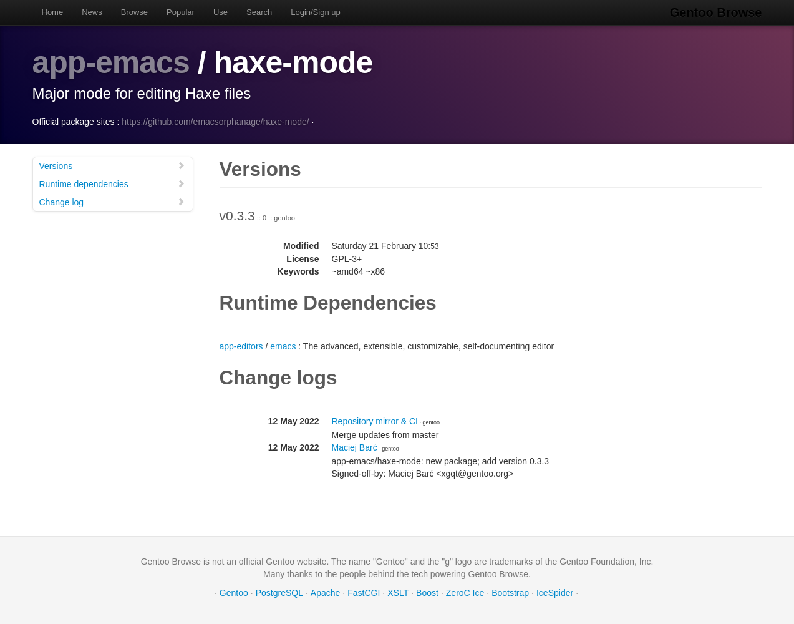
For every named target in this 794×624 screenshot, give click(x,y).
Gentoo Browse (716, 12)
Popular (181, 12)
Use (220, 12)
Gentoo (234, 593)
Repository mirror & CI (375, 421)
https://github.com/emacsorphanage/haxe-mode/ (215, 122)
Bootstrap (510, 593)
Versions (112, 165)
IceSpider (554, 593)
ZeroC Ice (465, 593)
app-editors (241, 346)
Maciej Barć (354, 447)
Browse (134, 12)
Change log (112, 202)
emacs (283, 346)
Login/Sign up (316, 12)
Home (53, 12)
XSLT (398, 593)
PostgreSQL (279, 593)
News (92, 12)
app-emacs (111, 62)
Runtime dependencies (112, 183)
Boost (427, 593)
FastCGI (363, 593)
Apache (325, 593)
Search (259, 12)
